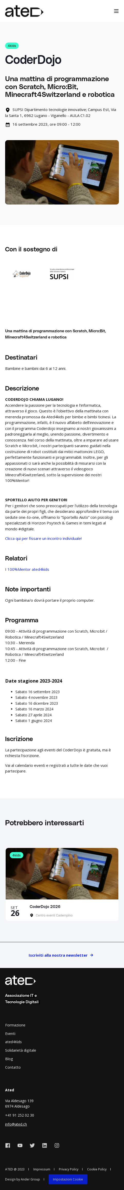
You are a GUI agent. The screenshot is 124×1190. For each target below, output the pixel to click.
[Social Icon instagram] (55, 1145)
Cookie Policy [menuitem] (97, 1169)
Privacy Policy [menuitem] (68, 1169)
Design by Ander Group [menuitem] (22, 1179)
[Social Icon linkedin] (44, 1145)
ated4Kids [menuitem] (13, 1041)
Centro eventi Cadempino (54, 915)
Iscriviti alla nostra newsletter (58, 955)
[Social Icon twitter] (32, 1145)
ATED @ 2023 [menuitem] (15, 1169)
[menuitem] (68, 1179)
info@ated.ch (16, 1124)
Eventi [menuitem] (10, 1033)
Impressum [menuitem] (41, 1169)
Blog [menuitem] (9, 1058)
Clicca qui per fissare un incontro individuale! (43, 538)
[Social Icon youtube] (20, 1145)
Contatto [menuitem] (13, 1067)
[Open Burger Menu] (116, 11)
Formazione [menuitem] (15, 1025)
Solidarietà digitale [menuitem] (20, 1050)
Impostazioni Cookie (68, 1179)
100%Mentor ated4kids (28, 569)
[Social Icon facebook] (9, 1145)
